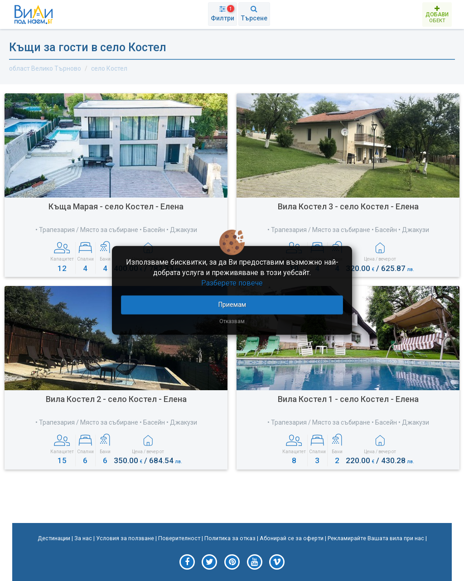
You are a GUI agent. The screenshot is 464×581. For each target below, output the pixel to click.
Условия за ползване (125, 538)
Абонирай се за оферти (292, 538)
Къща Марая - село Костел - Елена (116, 206)
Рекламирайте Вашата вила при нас (376, 538)
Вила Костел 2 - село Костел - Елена (116, 399)
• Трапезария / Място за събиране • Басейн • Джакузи (116, 229)
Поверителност (179, 538)
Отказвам (232, 321)
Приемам (232, 304)
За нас (83, 538)
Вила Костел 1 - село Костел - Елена (348, 399)
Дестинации (54, 538)
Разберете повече (232, 283)
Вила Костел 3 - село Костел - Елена (348, 206)
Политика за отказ (230, 538)
